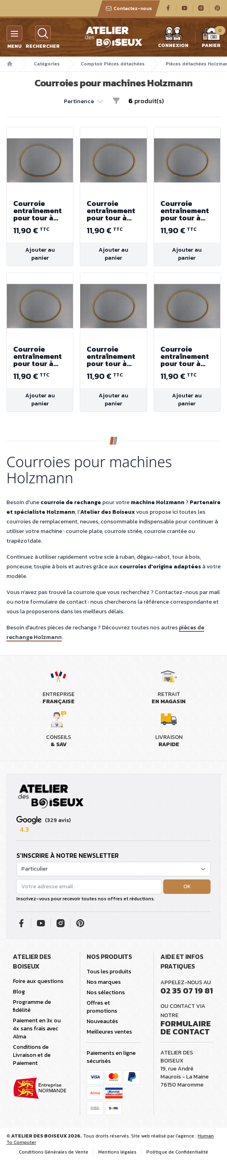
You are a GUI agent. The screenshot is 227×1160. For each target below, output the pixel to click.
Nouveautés (102, 1021)
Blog (19, 991)
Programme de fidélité (32, 1006)
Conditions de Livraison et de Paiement (32, 1055)
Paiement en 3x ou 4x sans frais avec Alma (37, 1028)
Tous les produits (109, 971)
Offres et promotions (102, 1007)
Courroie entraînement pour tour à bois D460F (40, 211)
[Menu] (14, 33)
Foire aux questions (38, 981)
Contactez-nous (128, 8)
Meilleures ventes (109, 1032)
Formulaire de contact (185, 1028)
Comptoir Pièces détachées (113, 64)
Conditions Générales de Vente (53, 1152)
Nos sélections (106, 992)
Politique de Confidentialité (177, 1152)
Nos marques (104, 982)
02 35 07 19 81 (186, 991)
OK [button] (187, 886)
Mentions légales (117, 1152)
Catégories (47, 64)
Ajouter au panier (40, 254)
